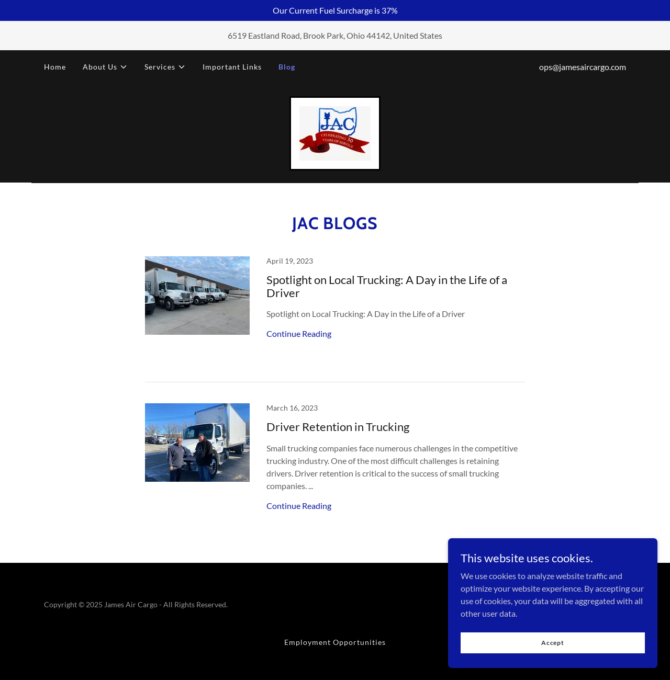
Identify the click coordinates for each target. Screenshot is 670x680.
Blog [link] (286, 66)
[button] (105, 67)
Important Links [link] (232, 66)
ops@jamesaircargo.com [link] (582, 67)
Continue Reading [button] (298, 333)
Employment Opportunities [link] (335, 642)
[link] (335, 132)
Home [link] (55, 66)
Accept (552, 657)
